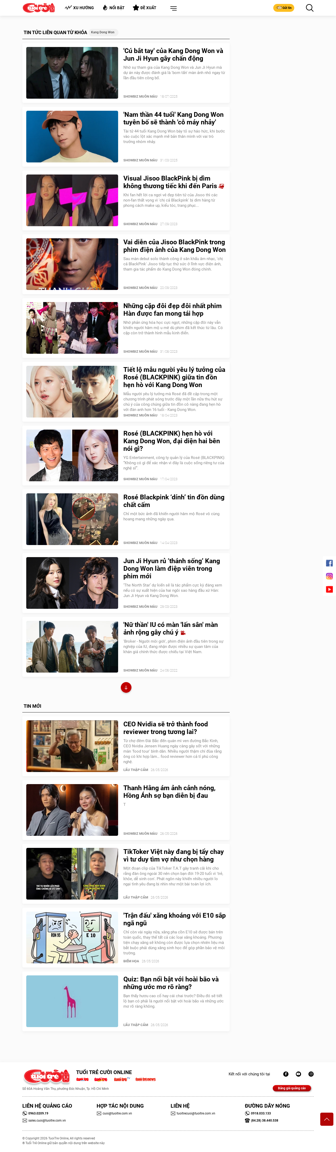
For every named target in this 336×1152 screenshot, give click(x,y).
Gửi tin (284, 7)
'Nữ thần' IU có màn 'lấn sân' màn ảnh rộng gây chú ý (170, 628)
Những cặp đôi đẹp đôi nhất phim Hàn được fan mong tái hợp (172, 309)
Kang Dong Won (102, 32)
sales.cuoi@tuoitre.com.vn (44, 1120)
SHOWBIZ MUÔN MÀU (140, 96)
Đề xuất (144, 7)
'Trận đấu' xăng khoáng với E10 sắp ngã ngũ (174, 919)
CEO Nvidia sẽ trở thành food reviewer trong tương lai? (165, 728)
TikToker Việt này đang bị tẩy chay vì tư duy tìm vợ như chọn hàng (173, 855)
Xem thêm (126, 688)
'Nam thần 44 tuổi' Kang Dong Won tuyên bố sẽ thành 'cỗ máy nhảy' (173, 118)
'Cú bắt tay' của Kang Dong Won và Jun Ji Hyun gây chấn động (173, 54)
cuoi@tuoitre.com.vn (114, 1113)
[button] (172, 9)
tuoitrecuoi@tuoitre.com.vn (193, 1113)
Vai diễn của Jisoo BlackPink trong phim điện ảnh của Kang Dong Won (174, 245)
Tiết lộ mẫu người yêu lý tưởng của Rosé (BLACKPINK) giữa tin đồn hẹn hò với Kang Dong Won (174, 377)
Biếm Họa (131, 961)
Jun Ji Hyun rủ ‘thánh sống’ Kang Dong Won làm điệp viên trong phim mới (171, 568)
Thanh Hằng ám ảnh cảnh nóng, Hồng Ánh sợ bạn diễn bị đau (169, 791)
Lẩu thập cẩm (135, 770)
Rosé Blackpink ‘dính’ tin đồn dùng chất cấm (173, 501)
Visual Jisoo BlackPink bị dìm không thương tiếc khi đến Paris (173, 182)
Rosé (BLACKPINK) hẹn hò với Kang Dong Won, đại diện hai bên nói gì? (171, 441)
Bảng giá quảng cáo (292, 1088)
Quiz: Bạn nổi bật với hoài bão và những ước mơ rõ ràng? (171, 983)
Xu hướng (79, 7)
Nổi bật (113, 7)
